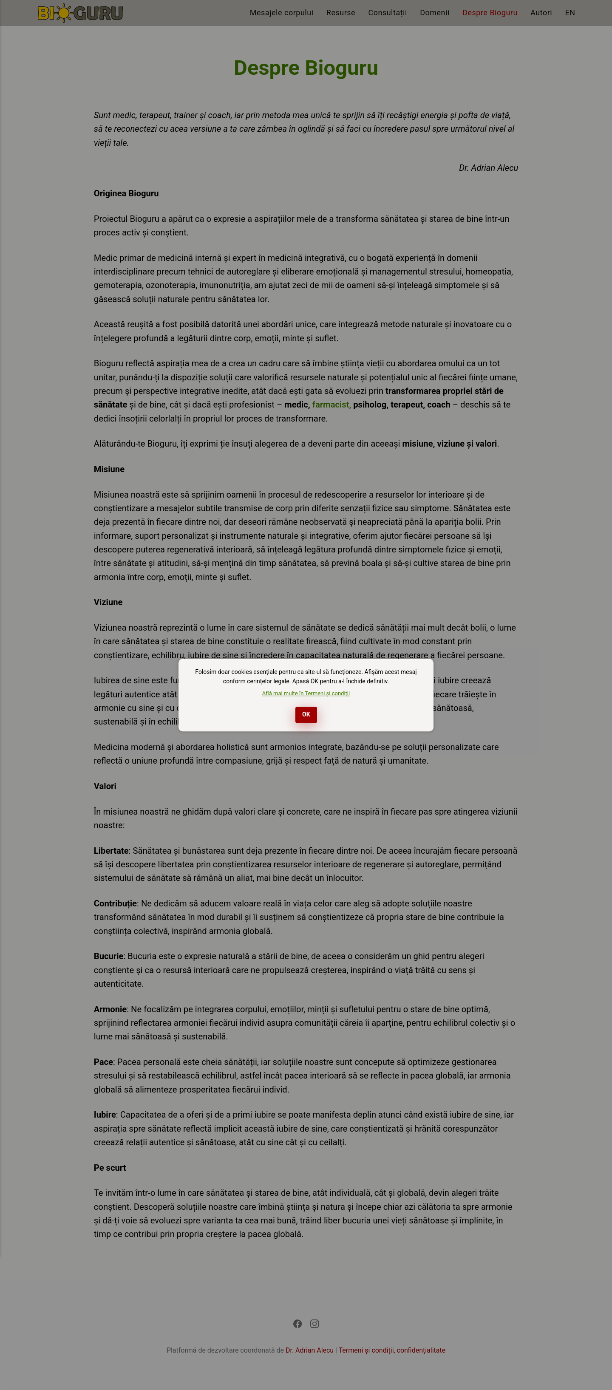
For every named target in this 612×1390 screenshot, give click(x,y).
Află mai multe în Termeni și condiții (306, 693)
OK (306, 714)
